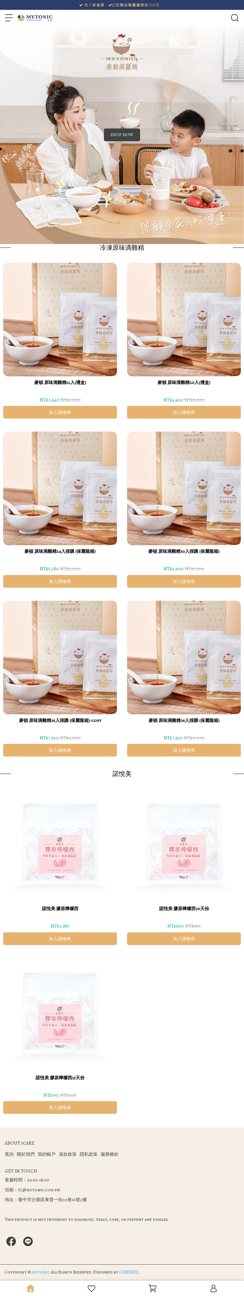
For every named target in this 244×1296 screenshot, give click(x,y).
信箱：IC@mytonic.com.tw (32, 1190)
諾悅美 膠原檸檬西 (60, 909)
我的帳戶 (47, 1154)
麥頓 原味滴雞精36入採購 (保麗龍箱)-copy (60, 720)
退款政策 (68, 1154)
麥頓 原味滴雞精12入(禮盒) (60, 383)
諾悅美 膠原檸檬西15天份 (60, 1078)
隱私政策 (89, 1154)
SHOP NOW (122, 135)
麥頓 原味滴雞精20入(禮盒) (184, 383)
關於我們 (26, 1154)
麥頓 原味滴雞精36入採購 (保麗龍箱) (184, 720)
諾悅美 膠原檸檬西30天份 (184, 909)
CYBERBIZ (129, 1272)
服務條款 (110, 1154)
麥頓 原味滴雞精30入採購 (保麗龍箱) (184, 551)
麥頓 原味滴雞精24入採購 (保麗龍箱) (60, 551)
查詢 (9, 1154)
